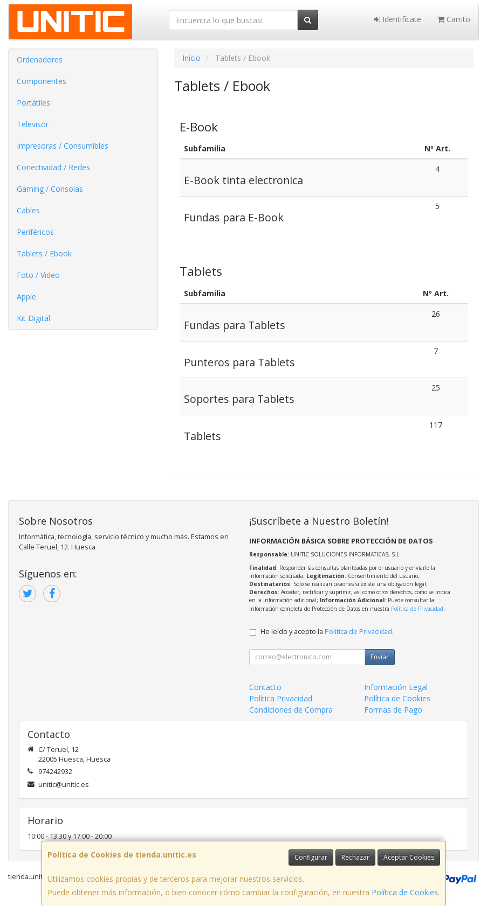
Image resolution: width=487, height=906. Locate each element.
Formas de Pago (393, 710)
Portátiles (33, 102)
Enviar (380, 656)
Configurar (310, 857)
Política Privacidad (280, 698)
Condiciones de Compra (291, 710)
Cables (28, 210)
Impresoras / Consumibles (62, 146)
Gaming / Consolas (50, 189)
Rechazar (355, 857)
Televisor (33, 124)
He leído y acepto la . (327, 631)
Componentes (41, 81)
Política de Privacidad (417, 608)
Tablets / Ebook (44, 253)
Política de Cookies (405, 892)
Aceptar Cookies (408, 857)
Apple (26, 296)
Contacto (265, 687)
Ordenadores (40, 59)
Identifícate (397, 19)
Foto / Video (38, 275)
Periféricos (35, 232)
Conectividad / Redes (53, 167)
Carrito (453, 19)
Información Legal (396, 687)
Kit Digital (33, 318)
